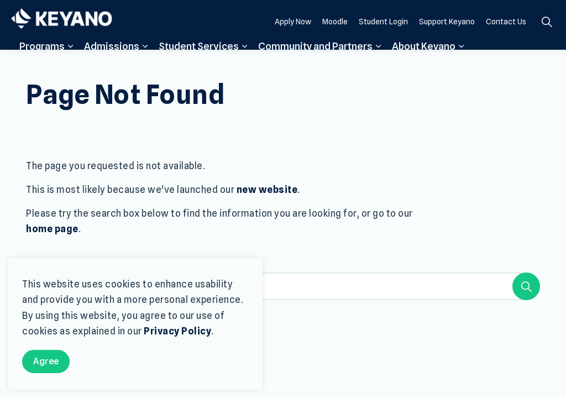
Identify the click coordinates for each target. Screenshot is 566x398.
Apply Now (293, 37)
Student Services (199, 62)
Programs (42, 62)
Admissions (111, 62)
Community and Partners (315, 62)
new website (267, 189)
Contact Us (506, 37)
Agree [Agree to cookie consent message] (46, 361)
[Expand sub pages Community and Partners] (378, 62)
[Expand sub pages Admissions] (144, 62)
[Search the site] (283, 286)
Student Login (383, 37)
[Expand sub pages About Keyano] (461, 62)
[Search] (526, 286)
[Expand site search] (547, 37)
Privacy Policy (177, 331)
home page (52, 228)
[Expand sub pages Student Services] (244, 62)
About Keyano (423, 62)
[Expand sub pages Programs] (70, 62)
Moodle (335, 37)
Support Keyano (447, 37)
